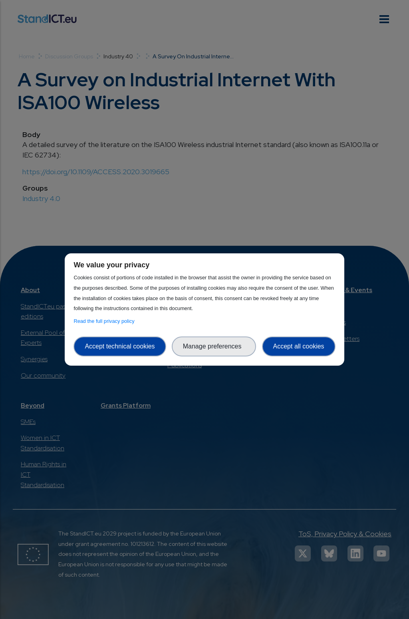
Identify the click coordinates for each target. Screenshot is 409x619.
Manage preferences (214, 346)
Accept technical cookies (120, 346)
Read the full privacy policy (105, 321)
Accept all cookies (298, 346)
